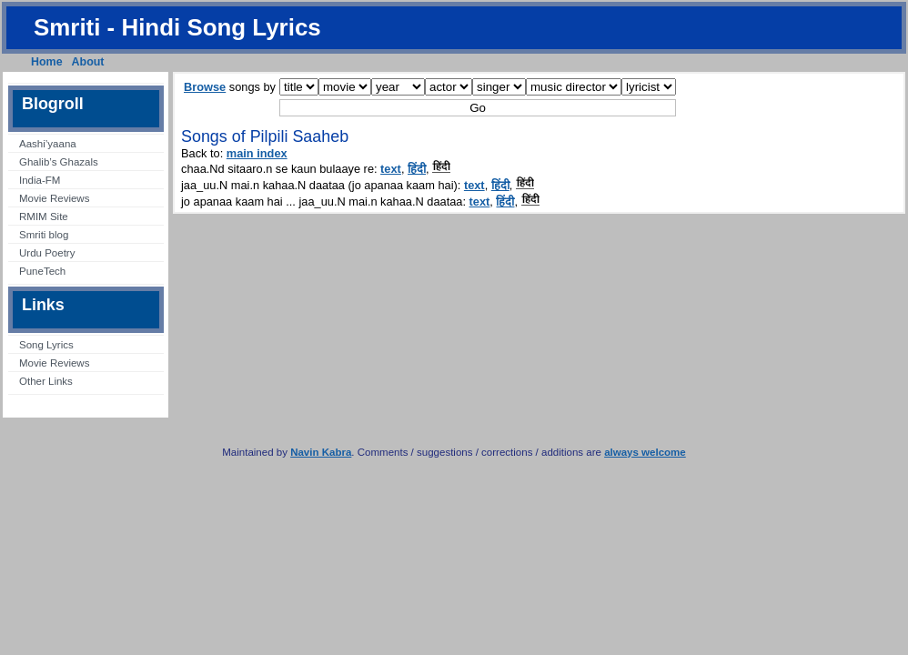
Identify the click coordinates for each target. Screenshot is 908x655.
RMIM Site (43, 216)
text (390, 169)
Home (47, 61)
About (88, 61)
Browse (205, 87)
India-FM (39, 180)
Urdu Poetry (47, 252)
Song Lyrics (46, 344)
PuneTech (42, 271)
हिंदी (417, 169)
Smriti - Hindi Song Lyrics (177, 27)
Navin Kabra (320, 452)
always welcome (645, 452)
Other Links (46, 381)
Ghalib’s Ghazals (58, 161)
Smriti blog (43, 234)
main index (257, 153)
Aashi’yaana (47, 143)
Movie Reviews (54, 198)
